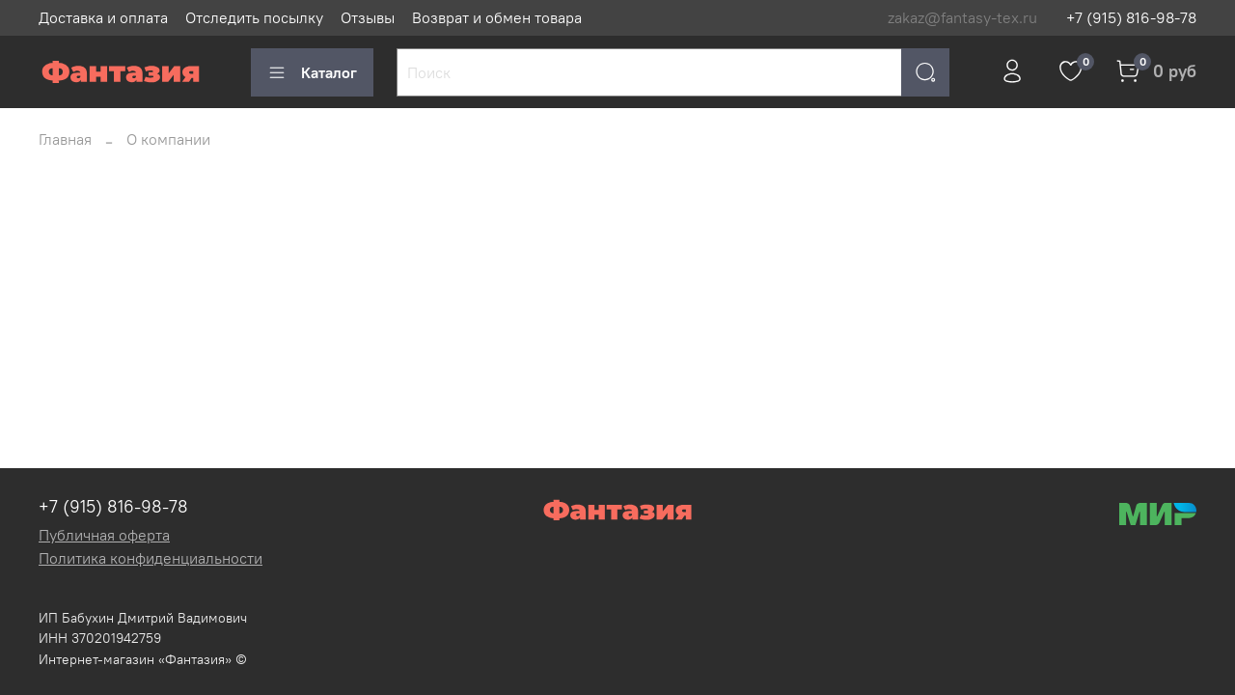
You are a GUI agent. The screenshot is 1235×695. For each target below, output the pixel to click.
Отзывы (368, 17)
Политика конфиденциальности (150, 558)
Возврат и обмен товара (497, 17)
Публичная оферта (104, 534)
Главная (65, 139)
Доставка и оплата (103, 17)
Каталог (312, 72)
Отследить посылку (254, 17)
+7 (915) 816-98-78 (1131, 17)
